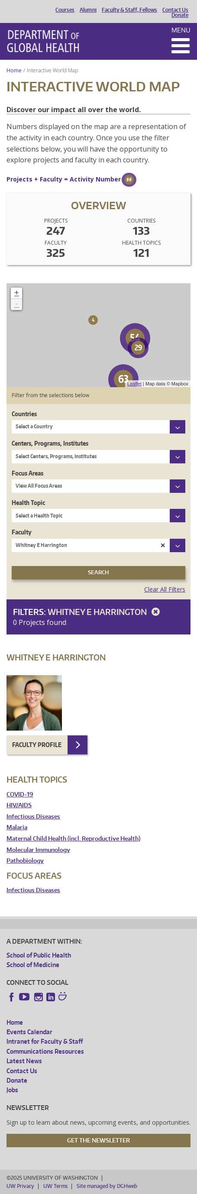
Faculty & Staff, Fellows (129, 10)
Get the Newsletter (98, 1140)
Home (14, 70)
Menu (181, 30)
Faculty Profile (36, 744)
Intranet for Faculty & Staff (44, 1041)
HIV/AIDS (19, 805)
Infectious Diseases (33, 816)
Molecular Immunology (38, 850)
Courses (64, 10)
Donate (179, 15)
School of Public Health (38, 955)
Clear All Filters (164, 589)
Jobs (12, 1090)
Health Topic (28, 502)
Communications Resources (45, 1051)
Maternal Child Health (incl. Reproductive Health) (73, 838)
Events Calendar (29, 1031)
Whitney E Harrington (105, 612)
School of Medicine (32, 964)
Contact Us (175, 10)
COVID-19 (19, 794)
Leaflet (134, 383)
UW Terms (55, 1186)
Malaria (16, 827)
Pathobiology (25, 860)
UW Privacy (20, 1186)
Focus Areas (27, 473)
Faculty (22, 532)
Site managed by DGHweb (107, 1186)
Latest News (24, 1061)
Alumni (88, 10)
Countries (24, 413)
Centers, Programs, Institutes (50, 443)
